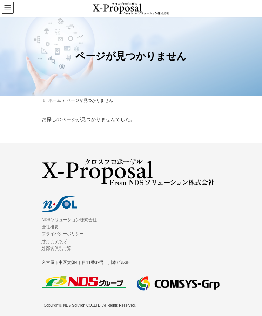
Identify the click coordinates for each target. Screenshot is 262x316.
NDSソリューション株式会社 (69, 219)
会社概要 (50, 226)
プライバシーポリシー (63, 233)
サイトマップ (54, 240)
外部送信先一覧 (56, 248)
